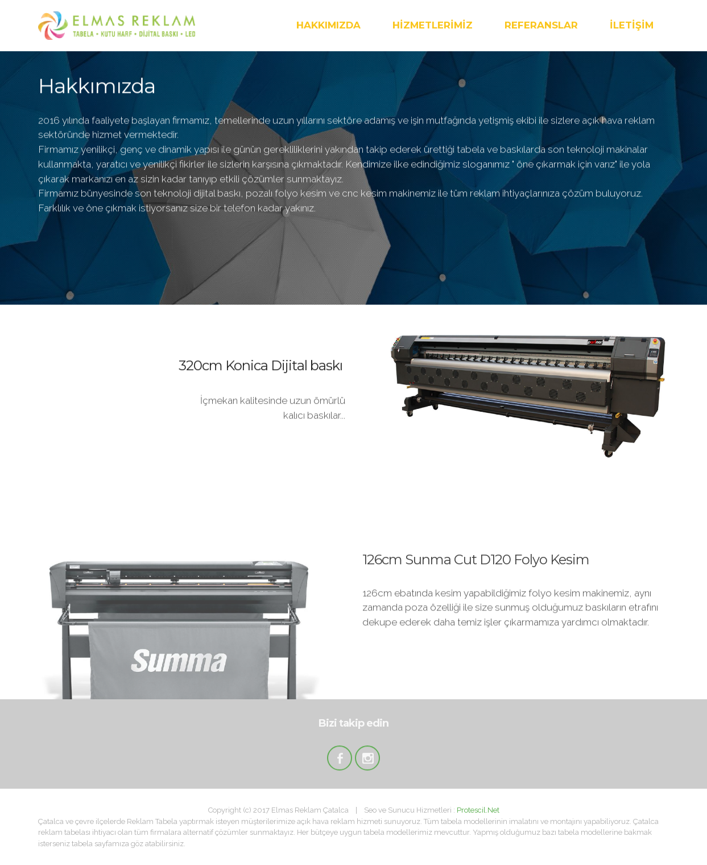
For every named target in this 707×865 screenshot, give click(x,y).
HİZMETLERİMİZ (432, 25)
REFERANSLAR (541, 25)
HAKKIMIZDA (328, 25)
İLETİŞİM (632, 25)
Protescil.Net (478, 810)
